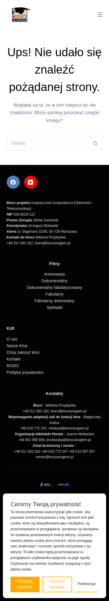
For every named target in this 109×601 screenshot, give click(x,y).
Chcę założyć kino (23, 352)
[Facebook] (13, 182)
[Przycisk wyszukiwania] (95, 143)
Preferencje (87, 584)
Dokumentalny (55, 280)
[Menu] (100, 14)
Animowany (54, 274)
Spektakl (54, 307)
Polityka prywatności (25, 372)
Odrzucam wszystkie (57, 584)
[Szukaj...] (47, 143)
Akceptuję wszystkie (25, 584)
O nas (12, 339)
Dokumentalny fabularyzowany (54, 287)
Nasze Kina (17, 345)
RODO (13, 365)
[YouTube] (30, 182)
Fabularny (54, 294)
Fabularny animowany (54, 300)
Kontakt (13, 359)
